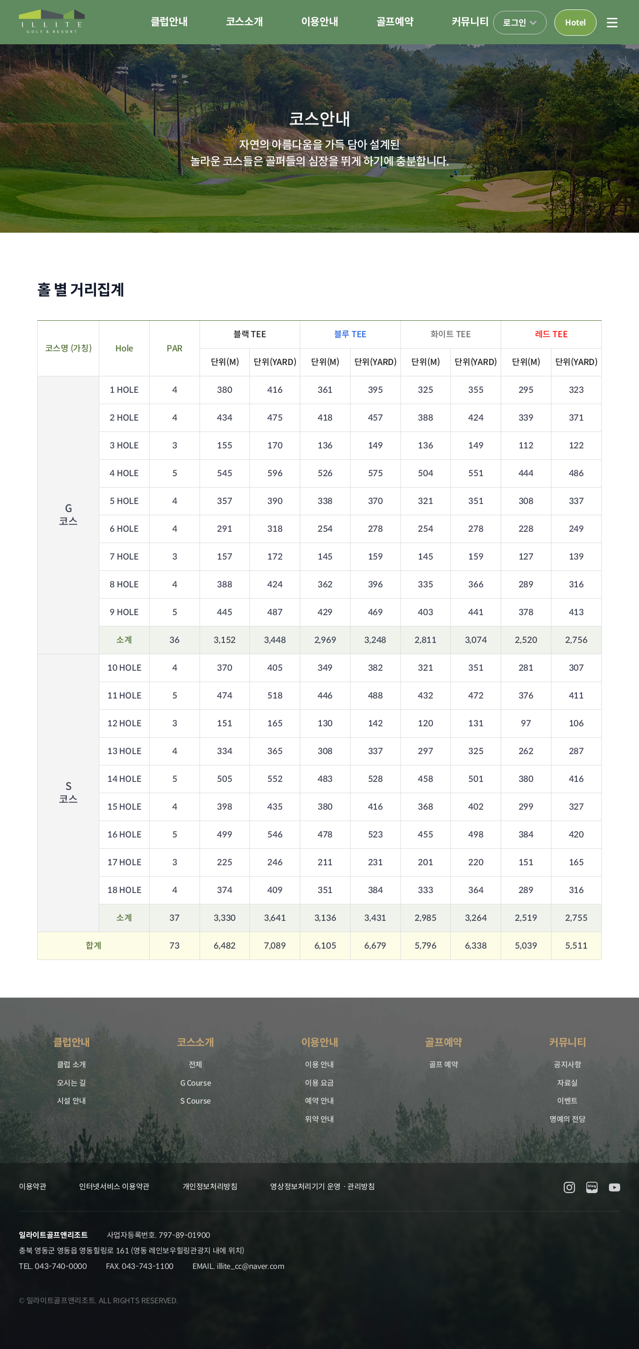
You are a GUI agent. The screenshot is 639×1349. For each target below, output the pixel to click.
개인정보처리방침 (210, 1187)
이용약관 (32, 1187)
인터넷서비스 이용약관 (114, 1187)
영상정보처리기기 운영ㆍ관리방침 (322, 1187)
